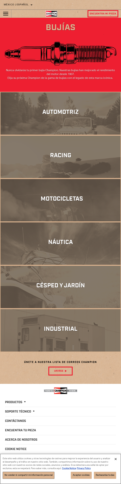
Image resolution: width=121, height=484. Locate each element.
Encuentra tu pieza (20, 430)
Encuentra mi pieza (103, 14)
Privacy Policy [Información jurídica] (84, 468)
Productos (16, 402)
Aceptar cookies (81, 475)
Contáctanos (15, 421)
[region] (60, 469)
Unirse (58, 371)
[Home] (51, 14)
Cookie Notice (16, 449)
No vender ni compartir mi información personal (29, 475)
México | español (16, 4)
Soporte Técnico (20, 411)
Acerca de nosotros (21, 439)
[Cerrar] (115, 459)
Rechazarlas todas (105, 475)
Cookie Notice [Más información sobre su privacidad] (69, 468)
